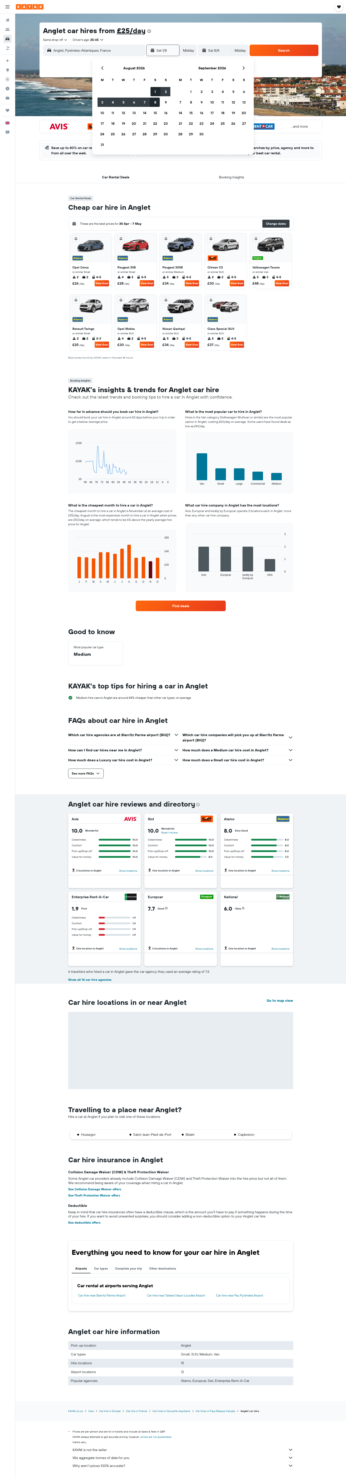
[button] (7, 7)
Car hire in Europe (110, 1411)
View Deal (102, 283)
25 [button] (113, 134)
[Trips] (7, 110)
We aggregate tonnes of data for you (183, 1457)
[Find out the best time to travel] (7, 88)
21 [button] (144, 123)
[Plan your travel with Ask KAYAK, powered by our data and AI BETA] (7, 60)
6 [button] (134, 102)
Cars (91, 1411)
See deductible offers (84, 1223)
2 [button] (166, 91)
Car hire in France (136, 1411)
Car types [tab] (101, 1268)
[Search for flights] (7, 20)
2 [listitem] (75, 277)
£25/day (131, 30)
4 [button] (113, 102)
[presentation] (149, 31)
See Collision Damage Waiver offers (94, 1189)
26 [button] (123, 134)
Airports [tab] (81, 1268)
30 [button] (166, 134)
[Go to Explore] (7, 70)
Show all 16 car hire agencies (89, 980)
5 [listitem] (165, 277)
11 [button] (112, 113)
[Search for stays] (7, 29)
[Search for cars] (7, 38)
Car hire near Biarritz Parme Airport (102, 1295)
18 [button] (113, 123)
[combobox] (55, 40)
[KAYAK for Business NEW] (7, 97)
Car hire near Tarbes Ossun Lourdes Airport (176, 1295)
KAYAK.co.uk (75, 1411)
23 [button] (166, 123)
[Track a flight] (7, 79)
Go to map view (280, 1000)
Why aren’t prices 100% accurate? (183, 1465)
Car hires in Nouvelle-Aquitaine (171, 1411)
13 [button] (134, 113)
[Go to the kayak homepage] (29, 6)
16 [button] (165, 113)
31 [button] (102, 144)
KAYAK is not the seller (183, 1449)
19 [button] (123, 123)
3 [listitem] (175, 277)
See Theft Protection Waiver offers (94, 1195)
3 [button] (102, 102)
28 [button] (145, 134)
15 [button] (155, 113)
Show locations (128, 870)
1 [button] (155, 91)
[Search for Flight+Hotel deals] (7, 48)
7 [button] (144, 102)
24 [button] (102, 134)
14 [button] (144, 113)
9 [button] (166, 102)
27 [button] (134, 134)
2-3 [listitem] (96, 338)
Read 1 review (169, 832)
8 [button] (155, 102)
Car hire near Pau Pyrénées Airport (239, 1295)
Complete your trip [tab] (128, 1268)
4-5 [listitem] (96, 277)
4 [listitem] (120, 277)
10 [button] (102, 113)
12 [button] (123, 113)
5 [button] (123, 102)
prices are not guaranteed (156, 1436)
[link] (181, 606)
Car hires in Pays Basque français (215, 1411)
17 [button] (102, 123)
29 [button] (155, 134)
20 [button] (134, 123)
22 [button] (155, 123)
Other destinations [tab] (162, 1268)
